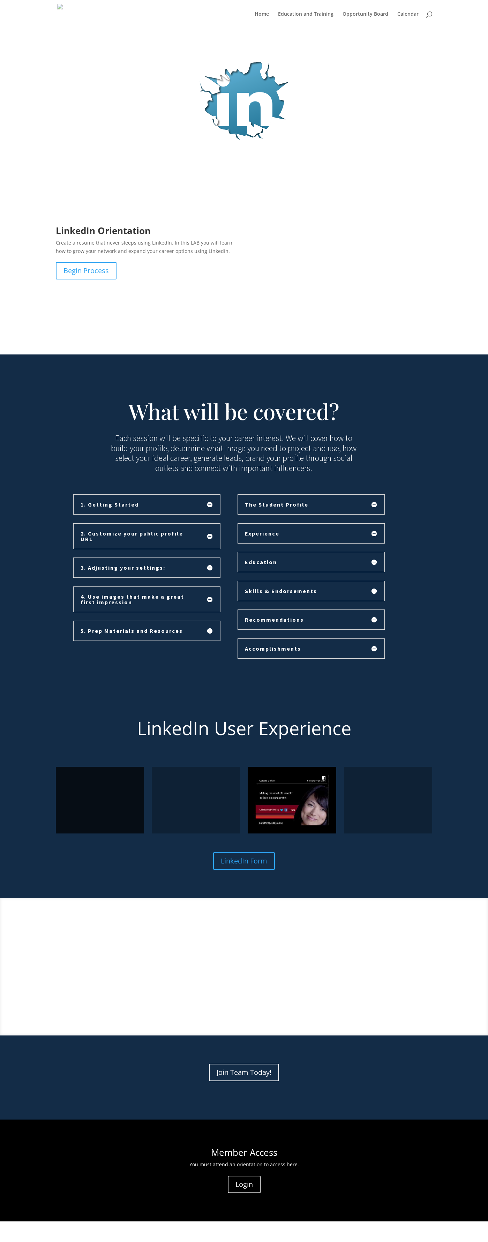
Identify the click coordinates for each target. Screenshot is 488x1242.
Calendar (408, 14)
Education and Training (305, 14)
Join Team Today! (244, 1072)
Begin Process (86, 270)
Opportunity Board (365, 14)
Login (244, 1184)
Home (262, 14)
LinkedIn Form (244, 861)
